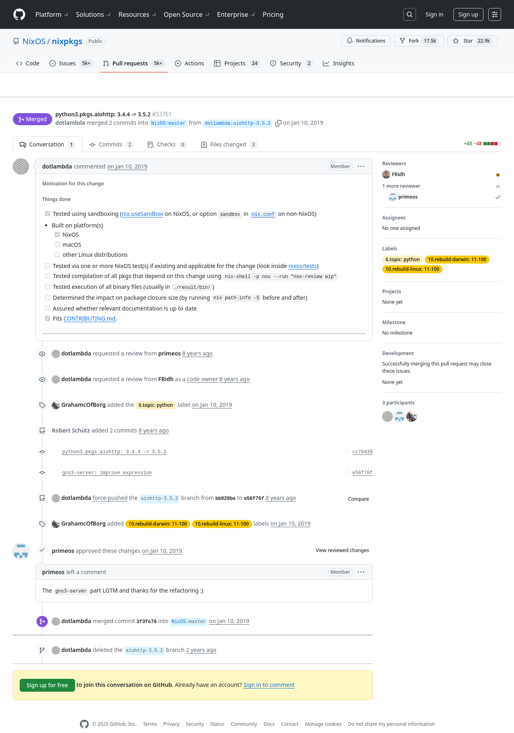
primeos (63, 538)
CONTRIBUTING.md (89, 305)
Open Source (187, 14)
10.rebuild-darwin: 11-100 (157, 511)
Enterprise (236, 14)
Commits (111, 132)
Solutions (94, 14)
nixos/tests (302, 253)
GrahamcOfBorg (83, 392)
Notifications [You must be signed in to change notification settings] (366, 40)
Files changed (229, 132)
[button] (278, 107)
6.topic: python (156, 392)
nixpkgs (67, 41)
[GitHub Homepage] (84, 712)
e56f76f (363, 460)
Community (244, 711)
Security (195, 711)
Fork (419, 41)
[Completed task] (47, 201)
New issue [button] (476, 90)
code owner (202, 366)
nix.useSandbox (142, 201)
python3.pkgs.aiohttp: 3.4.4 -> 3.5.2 (114, 440)
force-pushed (110, 485)
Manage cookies (323, 711)
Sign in (434, 14)
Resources (137, 14)
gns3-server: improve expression (107, 460)
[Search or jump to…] (410, 14)
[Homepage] (19, 14)
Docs (269, 711)
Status (217, 711)
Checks (167, 132)
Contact (289, 711)
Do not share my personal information (391, 711)
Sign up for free (47, 672)
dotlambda (70, 107)
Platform (52, 14)
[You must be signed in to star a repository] (472, 41)
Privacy (171, 711)
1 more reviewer (441, 173)
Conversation (47, 132)
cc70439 (363, 440)
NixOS (34, 41)
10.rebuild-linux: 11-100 (222, 511)
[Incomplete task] (57, 231)
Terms (150, 711)
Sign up (468, 14)
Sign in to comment (269, 672)
